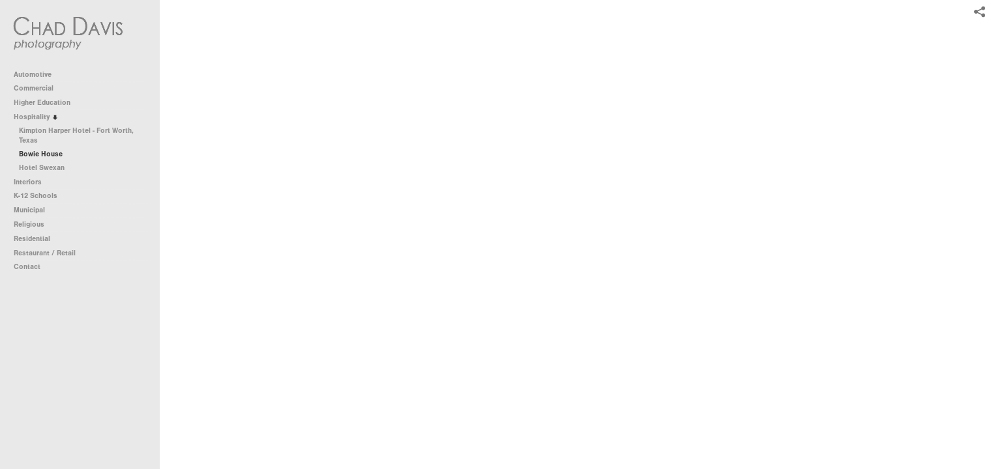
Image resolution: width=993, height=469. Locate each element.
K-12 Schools (40, 196)
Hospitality (36, 117)
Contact (27, 267)
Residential (36, 238)
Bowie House (41, 154)
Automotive (37, 74)
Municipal (34, 210)
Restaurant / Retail (49, 253)
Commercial (38, 88)
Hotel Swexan (42, 167)
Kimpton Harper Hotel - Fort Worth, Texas (76, 135)
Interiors (32, 182)
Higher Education (47, 102)
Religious (33, 224)
